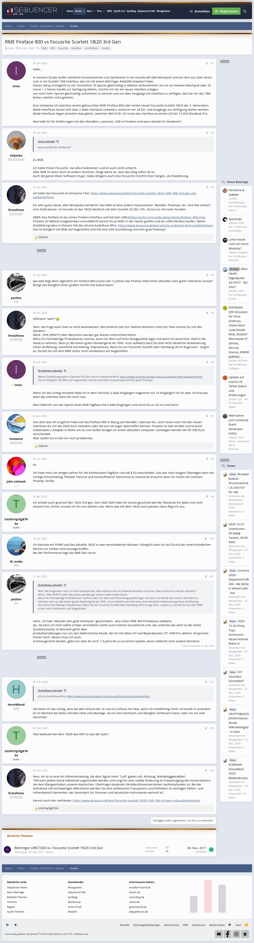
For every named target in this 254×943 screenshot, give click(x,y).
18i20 (44, 48)
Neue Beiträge (237, 182)
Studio (49, 852)
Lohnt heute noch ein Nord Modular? (238, 243)
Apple (232, 407)
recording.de (136, 897)
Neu (89, 11)
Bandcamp (74, 902)
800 (53, 48)
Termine (12, 902)
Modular (234, 260)
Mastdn (72, 911)
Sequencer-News (17, 887)
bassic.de (134, 892)
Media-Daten (217, 925)
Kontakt (124, 925)
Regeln (11, 907)
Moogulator (163, 11)
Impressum (199, 925)
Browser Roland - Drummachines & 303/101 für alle (239, 483)
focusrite (63, 48)
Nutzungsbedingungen (146, 925)
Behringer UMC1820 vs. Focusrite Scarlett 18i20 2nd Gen (58, 847)
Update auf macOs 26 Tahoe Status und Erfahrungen (238, 386)
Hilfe (185, 925)
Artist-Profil (75, 907)
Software (234, 368)
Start (238, 925)
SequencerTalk (146, 11)
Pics (99, 11)
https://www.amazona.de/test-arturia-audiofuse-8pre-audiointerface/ (166, 225)
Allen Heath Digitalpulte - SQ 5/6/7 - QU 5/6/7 (238, 278)
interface (76, 48)
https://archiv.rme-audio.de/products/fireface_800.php (166, 217)
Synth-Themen (15, 911)
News (70, 11)
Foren (78, 11)
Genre (232, 210)
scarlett (105, 48)
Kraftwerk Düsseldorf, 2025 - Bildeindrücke (238, 769)
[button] (84, 11)
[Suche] (245, 11)
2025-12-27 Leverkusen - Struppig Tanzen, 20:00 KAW (238, 533)
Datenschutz (171, 925)
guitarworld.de (138, 907)
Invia (11, 48)
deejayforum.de (138, 911)
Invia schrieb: (46, 141)
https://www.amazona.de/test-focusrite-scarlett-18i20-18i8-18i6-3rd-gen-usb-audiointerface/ (136, 800)
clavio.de (134, 902)
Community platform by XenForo (36, 933)
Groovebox (235, 230)
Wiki (109, 11)
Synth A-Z (119, 11)
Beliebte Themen (17, 897)
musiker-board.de (139, 887)
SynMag (131, 11)
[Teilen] (207, 63)
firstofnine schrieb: (50, 370)
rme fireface (91, 48)
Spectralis (235, 219)
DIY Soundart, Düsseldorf (236, 676)
